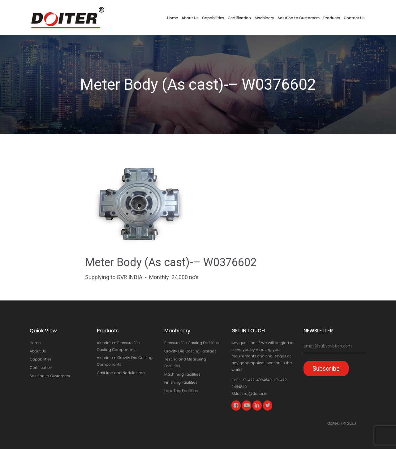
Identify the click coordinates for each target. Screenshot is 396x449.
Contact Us (354, 17)
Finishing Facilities (180, 382)
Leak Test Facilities (181, 390)
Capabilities (213, 17)
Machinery (264, 17)
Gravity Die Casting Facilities (190, 351)
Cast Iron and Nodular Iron (121, 372)
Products (331, 17)
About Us (190, 17)
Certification (239, 17)
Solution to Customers (299, 17)
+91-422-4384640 (256, 379)
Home (172, 17)
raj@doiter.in (255, 393)
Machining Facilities (182, 374)
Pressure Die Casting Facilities (191, 342)
